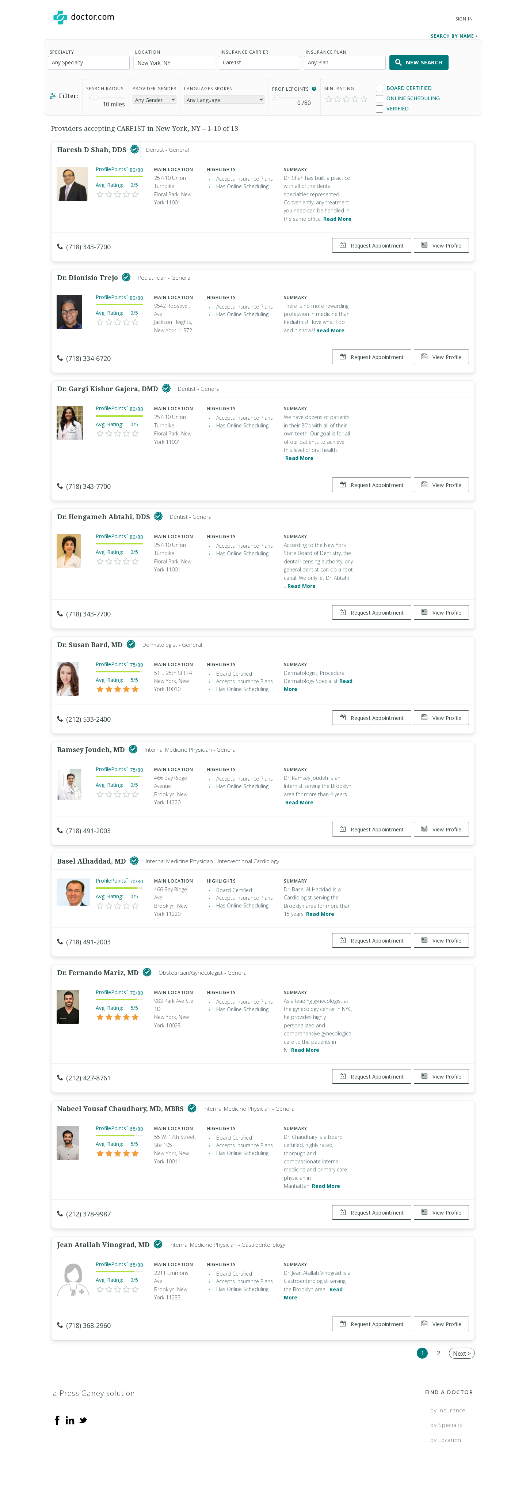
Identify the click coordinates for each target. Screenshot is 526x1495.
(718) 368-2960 (84, 1295)
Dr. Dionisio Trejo (88, 271)
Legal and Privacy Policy (271, 1464)
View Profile (441, 242)
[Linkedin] (70, 1387)
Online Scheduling (408, 96)
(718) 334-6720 (84, 352)
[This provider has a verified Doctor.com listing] (134, 147)
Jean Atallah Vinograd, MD (104, 1214)
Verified (392, 106)
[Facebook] (57, 1387)
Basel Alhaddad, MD (92, 840)
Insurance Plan (326, 49)
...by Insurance (445, 1377)
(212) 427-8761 (84, 1054)
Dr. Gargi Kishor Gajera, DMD (108, 380)
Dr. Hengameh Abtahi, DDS (104, 505)
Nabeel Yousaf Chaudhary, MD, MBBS (121, 1081)
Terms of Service (342, 1464)
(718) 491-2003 (84, 812)
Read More (337, 216)
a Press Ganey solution (94, 1360)
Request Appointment (369, 242)
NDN (467, 1464)
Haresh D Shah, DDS (92, 147)
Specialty (62, 49)
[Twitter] (83, 1387)
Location (147, 49)
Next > (462, 1321)
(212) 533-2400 (84, 704)
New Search (419, 60)
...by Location (443, 1407)
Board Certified (404, 86)
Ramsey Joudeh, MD (92, 732)
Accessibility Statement (413, 1464)
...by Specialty (444, 1392)
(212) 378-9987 (84, 1187)
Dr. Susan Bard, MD (91, 630)
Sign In (464, 19)
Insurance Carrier (244, 49)
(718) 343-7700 (84, 244)
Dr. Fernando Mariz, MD (99, 948)
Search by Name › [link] (454, 33)
